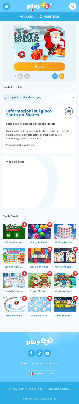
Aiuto (23, 363)
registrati (49, 16)
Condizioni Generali (58, 388)
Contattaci (37, 363)
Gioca (39, 66)
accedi (27, 16)
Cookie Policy (36, 388)
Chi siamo (53, 363)
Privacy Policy (16, 388)
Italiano (37, 374)
